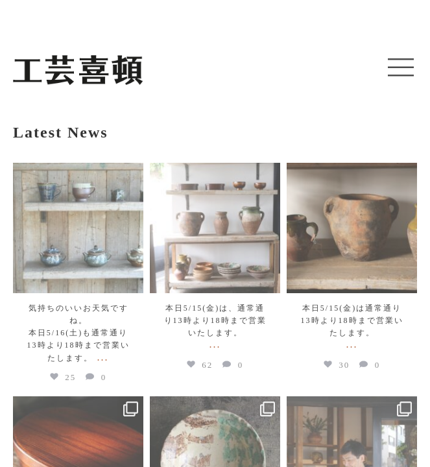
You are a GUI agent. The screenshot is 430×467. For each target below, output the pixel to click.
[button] (401, 68)
